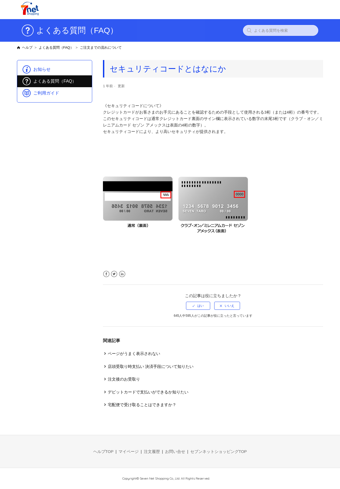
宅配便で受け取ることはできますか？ (142, 404)
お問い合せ (175, 451)
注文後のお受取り (124, 379)
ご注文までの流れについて (101, 47)
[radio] (198, 306)
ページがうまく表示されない (134, 353)
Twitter (114, 274)
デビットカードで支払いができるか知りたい (148, 392)
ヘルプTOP (103, 451)
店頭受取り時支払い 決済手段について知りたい (151, 366)
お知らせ (42, 69)
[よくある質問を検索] (280, 30)
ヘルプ (27, 47)
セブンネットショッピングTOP (218, 451)
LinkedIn (122, 274)
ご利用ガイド (46, 93)
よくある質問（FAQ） (56, 47)
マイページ (129, 451)
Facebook (106, 274)
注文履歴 (152, 451)
